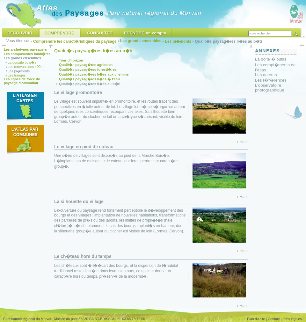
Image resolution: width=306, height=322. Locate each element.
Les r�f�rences (271, 80)
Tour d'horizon (71, 60)
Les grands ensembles (140, 41)
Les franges (17, 75)
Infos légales (292, 319)
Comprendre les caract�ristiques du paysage (74, 41)
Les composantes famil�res (27, 54)
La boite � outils (270, 59)
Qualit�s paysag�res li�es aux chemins (94, 74)
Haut (244, 142)
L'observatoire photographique (269, 87)
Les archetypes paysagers (25, 49)
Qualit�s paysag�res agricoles (86, 65)
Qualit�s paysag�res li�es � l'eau (89, 79)
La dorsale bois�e (22, 62)
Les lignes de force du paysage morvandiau (22, 81)
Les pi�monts (178, 41)
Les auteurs (266, 74)
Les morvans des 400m (25, 67)
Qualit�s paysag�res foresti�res (88, 69)
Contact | (274, 319)
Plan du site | (257, 319)
